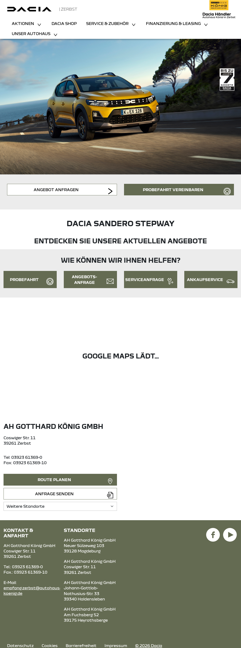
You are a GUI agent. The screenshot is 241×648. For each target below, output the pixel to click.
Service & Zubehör (107, 23)
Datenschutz (20, 645)
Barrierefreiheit (81, 645)
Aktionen (23, 23)
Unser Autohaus (31, 33)
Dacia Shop (64, 23)
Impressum (115, 645)
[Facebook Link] (213, 532)
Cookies (50, 645)
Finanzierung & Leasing (174, 23)
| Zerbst (68, 9)
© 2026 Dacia (148, 645)
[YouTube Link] (229, 532)
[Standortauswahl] (60, 506)
